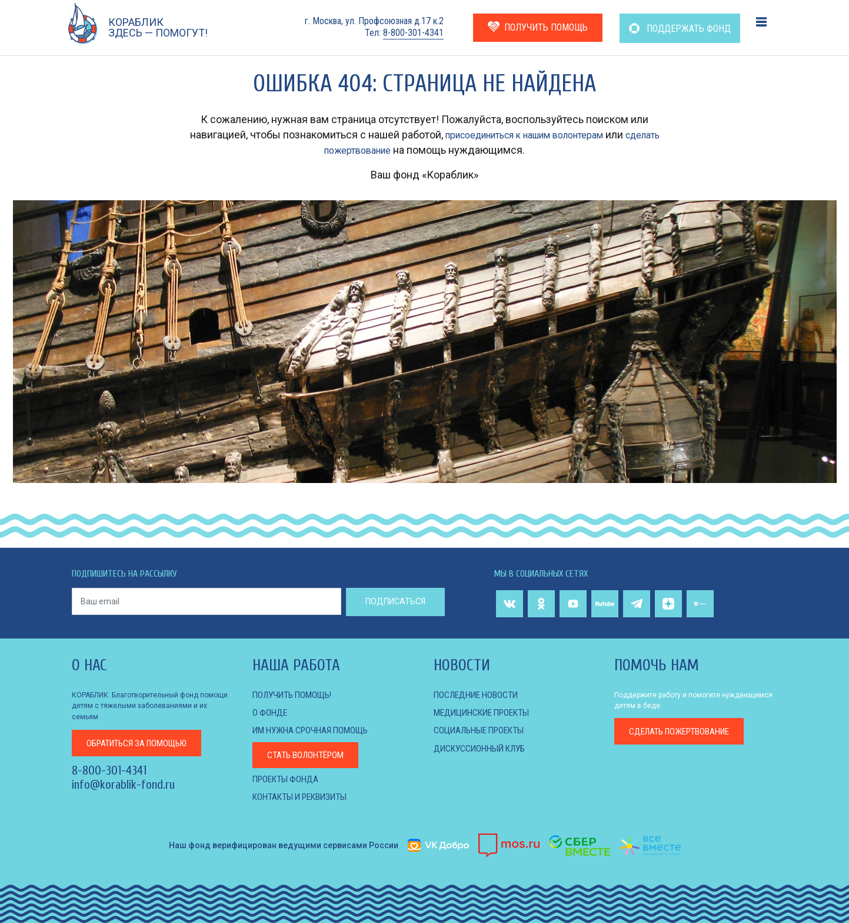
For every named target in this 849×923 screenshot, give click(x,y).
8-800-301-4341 (413, 32)
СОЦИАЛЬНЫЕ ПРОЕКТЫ (483, 730)
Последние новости (479, 694)
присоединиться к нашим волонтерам (542, 134)
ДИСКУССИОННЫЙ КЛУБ (483, 747)
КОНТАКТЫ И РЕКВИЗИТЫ (304, 796)
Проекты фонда (288, 778)
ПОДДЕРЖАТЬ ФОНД (680, 28)
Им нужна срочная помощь (314, 730)
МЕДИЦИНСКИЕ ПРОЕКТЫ (486, 712)
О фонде (270, 712)
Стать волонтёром (309, 754)
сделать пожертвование (357, 150)
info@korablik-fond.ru (123, 785)
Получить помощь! (295, 694)
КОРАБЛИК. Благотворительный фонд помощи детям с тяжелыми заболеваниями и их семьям (150, 705)
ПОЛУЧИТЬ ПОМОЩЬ (538, 26)
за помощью (142, 742)
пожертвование (685, 731)
